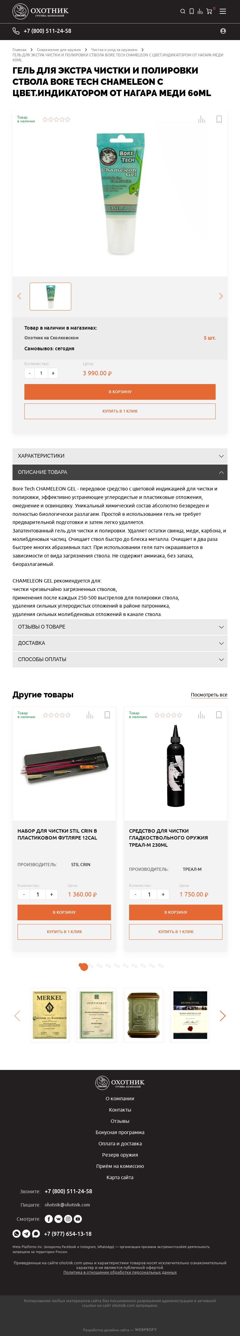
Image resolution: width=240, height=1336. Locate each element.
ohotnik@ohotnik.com (67, 1205)
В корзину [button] (64, 912)
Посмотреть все (209, 694)
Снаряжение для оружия (59, 49)
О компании (120, 1098)
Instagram (68, 1219)
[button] (202, 119)
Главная (19, 49)
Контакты (120, 1109)
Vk (58, 1219)
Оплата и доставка (120, 1143)
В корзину (120, 391)
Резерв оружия (120, 1155)
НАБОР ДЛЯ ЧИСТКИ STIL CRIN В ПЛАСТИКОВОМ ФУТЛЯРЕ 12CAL (57, 834)
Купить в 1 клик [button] (64, 931)
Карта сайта (120, 1177)
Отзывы (120, 1121)
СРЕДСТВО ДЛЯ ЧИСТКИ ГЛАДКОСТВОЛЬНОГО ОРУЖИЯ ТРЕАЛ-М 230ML (168, 838)
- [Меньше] (29, 373)
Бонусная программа (120, 1132)
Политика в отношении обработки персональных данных (120, 1272)
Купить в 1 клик (120, 411)
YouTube (78, 1219)
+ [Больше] (53, 373)
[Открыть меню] (223, 11)
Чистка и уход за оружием (114, 49)
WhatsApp (16, 1234)
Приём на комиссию (120, 1166)
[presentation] (19, 296)
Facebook (49, 1219)
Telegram (26, 1234)
